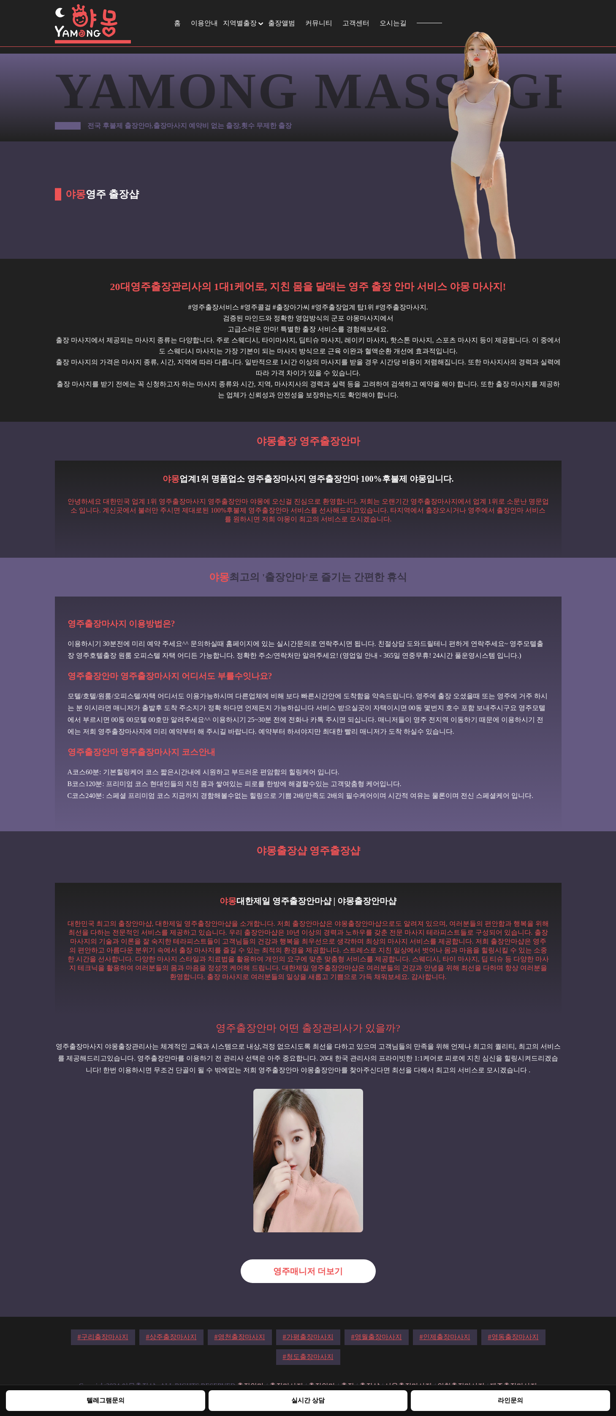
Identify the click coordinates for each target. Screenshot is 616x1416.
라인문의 (510, 1400)
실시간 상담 (308, 1400)
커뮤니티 (318, 23)
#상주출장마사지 (171, 1336)
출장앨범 (281, 23)
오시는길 (393, 23)
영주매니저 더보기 (308, 1271)
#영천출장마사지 (239, 1336)
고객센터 (355, 23)
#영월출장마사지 (376, 1336)
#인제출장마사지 (445, 1336)
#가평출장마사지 (308, 1336)
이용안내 (204, 23)
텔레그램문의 (106, 1400)
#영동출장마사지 (513, 1336)
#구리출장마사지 (103, 1336)
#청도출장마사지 (308, 1356)
